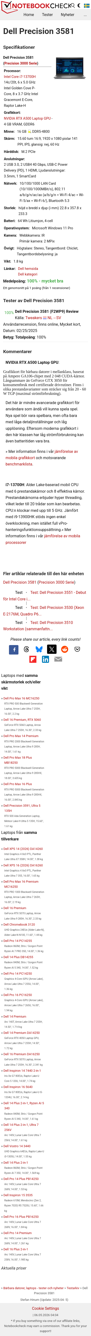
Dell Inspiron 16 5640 (18, 1087)
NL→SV (54, 317)
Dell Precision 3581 (19, 582)
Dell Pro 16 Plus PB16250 (21, 1217)
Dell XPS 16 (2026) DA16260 (23, 865)
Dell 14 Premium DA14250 (21, 1033)
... (85, 14)
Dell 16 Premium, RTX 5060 (22, 720)
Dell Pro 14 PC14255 (17, 941)
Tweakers (33, 317)
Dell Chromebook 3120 (19, 924)
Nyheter (67, 14)
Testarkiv (73, 1288)
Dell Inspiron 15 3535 (18, 1195)
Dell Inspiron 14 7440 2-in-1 (22, 1070)
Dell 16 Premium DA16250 (21, 1054)
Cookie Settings (45, 1308)
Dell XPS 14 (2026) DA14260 (23, 849)
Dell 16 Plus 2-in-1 (15, 1249)
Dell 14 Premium (14, 1016)
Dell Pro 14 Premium (17, 1233)
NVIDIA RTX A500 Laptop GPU (27, 118)
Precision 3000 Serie (20, 63)
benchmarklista (19, 464)
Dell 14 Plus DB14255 (18, 957)
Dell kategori (27, 274)
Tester (47, 14)
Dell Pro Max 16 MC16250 (21, 698)
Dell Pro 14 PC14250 (17, 973)
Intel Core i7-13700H (20, 77)
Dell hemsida (28, 269)
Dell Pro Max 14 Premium (20, 736)
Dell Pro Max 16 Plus (17, 784)
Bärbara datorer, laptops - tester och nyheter (33, 1288)
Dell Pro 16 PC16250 (17, 995)
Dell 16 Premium (14, 908)
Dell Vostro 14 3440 (17, 1146)
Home (29, 14)
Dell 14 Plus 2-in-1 (15, 1162)
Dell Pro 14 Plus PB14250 (21, 1179)
